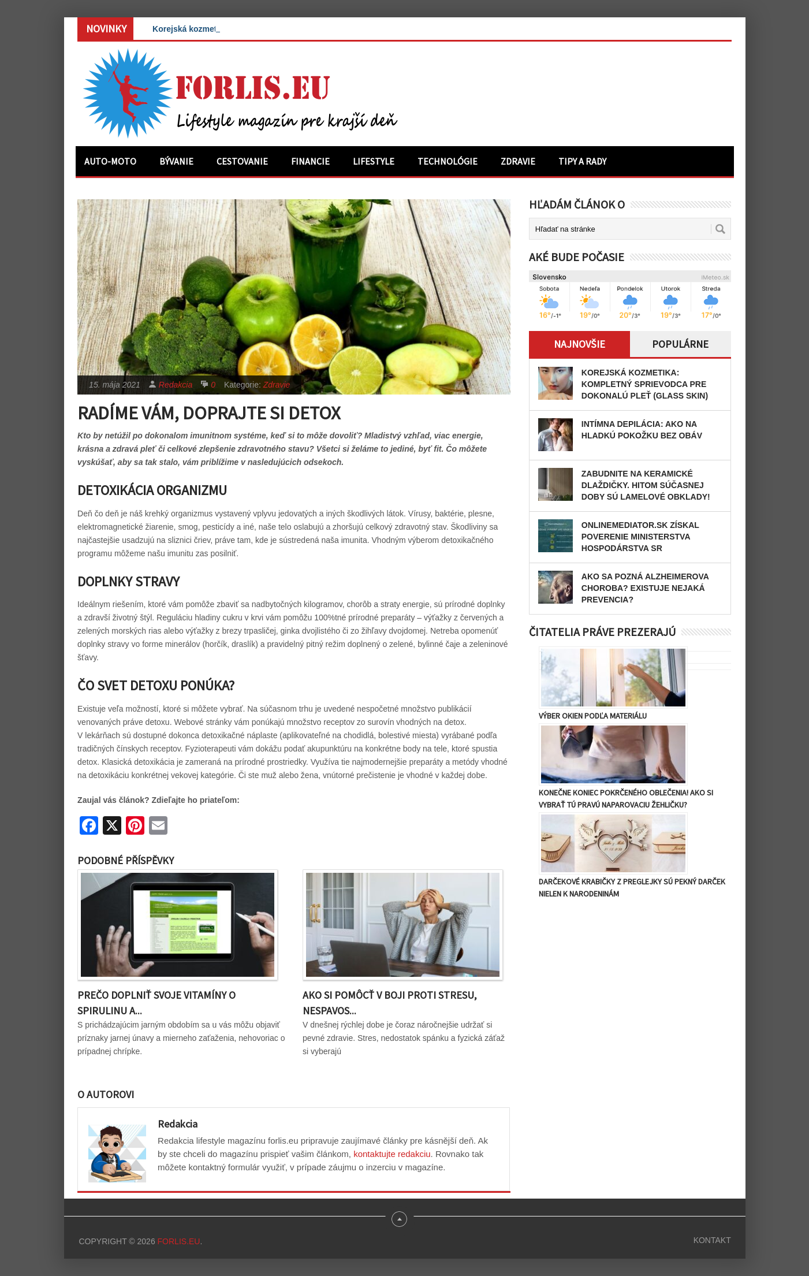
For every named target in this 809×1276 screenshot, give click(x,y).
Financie (310, 161)
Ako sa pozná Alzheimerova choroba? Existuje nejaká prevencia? (645, 588)
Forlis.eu (179, 1241)
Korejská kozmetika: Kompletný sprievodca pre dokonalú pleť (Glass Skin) (644, 384)
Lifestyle (373, 161)
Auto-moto (110, 161)
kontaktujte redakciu (391, 1154)
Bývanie (176, 161)
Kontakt (712, 1240)
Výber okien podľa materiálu (593, 715)
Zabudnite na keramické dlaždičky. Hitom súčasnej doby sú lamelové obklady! (645, 485)
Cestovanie (242, 161)
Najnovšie (579, 344)
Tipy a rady (582, 161)
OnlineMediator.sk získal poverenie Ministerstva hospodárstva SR (640, 536)
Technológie (447, 161)
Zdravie (518, 161)
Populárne (680, 344)
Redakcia (175, 384)
